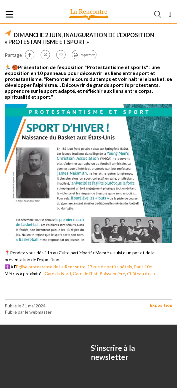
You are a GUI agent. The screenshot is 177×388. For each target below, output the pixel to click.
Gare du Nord (58, 273)
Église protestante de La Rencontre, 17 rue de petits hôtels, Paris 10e (84, 266)
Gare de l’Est (85, 273)
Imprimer (87, 55)
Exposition (161, 305)
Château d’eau (141, 273)
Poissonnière (112, 273)
